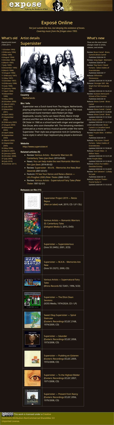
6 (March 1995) (8, 62)
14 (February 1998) (9, 83)
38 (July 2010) (7, 161)
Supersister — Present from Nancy (61, 394)
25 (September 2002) (7, 118)
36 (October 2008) (9, 156)
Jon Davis (49, 158)
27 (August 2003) (8, 125)
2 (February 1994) (9, 52)
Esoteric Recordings (54, 321)
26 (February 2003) (9, 122)
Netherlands (29, 98)
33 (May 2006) (7, 148)
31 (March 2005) (8, 140)
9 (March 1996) (8, 70)
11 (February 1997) (9, 75)
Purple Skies (97, 158)
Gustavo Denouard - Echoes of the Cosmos (99, 95)
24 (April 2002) (7, 114)
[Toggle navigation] (16, 14)
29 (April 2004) (7, 132)
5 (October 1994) (8, 60)
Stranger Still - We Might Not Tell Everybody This (99, 86)
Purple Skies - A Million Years (98, 152)
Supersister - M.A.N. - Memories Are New (55, 167)
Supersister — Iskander (55, 336)
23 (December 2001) (7, 110)
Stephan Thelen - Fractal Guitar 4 (98, 180)
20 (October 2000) (9, 101)
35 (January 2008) (9, 153)
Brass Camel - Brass (102, 114)
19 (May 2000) (7, 99)
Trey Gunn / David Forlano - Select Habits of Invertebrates (99, 67)
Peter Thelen (52, 177)
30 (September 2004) (7, 136)
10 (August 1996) (8, 73)
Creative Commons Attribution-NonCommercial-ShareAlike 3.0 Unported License (28, 418)
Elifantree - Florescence (96, 76)
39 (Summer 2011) (9, 164)
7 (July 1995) (6, 65)
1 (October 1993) (8, 49)
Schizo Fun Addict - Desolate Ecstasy (99, 165)
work (20, 414)
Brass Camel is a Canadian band (99, 126)
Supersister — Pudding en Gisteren (61, 355)
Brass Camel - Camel (102, 109)
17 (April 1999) (7, 91)
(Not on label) (51, 204)
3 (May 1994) (7, 54)
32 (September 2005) (7, 144)
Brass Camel (97, 119)
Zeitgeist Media (52, 226)
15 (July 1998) (7, 86)
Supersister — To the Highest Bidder (62, 375)
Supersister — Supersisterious (59, 244)
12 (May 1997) (7, 78)
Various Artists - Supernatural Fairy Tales (55, 180)
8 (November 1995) (9, 68)
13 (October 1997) (9, 80)
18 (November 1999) (7, 95)
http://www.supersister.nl (35, 146)
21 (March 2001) (8, 104)
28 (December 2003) (7, 128)
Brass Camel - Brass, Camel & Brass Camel (99, 53)
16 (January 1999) (9, 88)
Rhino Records (52, 285)
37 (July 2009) (7, 158)
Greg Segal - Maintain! (102, 60)
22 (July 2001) (7, 106)
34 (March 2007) (8, 151)
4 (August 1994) (8, 57)
